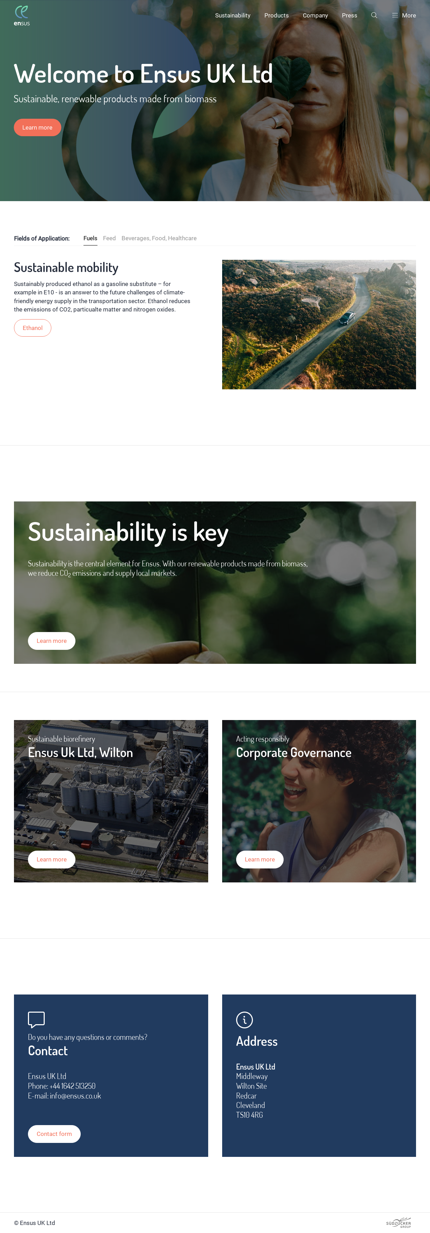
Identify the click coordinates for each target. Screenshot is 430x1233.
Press (349, 15)
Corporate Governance (294, 752)
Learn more (37, 127)
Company (315, 15)
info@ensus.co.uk (75, 1095)
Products (276, 15)
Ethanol (33, 327)
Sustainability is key (128, 531)
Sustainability (232, 15)
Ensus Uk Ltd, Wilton (80, 752)
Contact (48, 1050)
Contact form (54, 1133)
